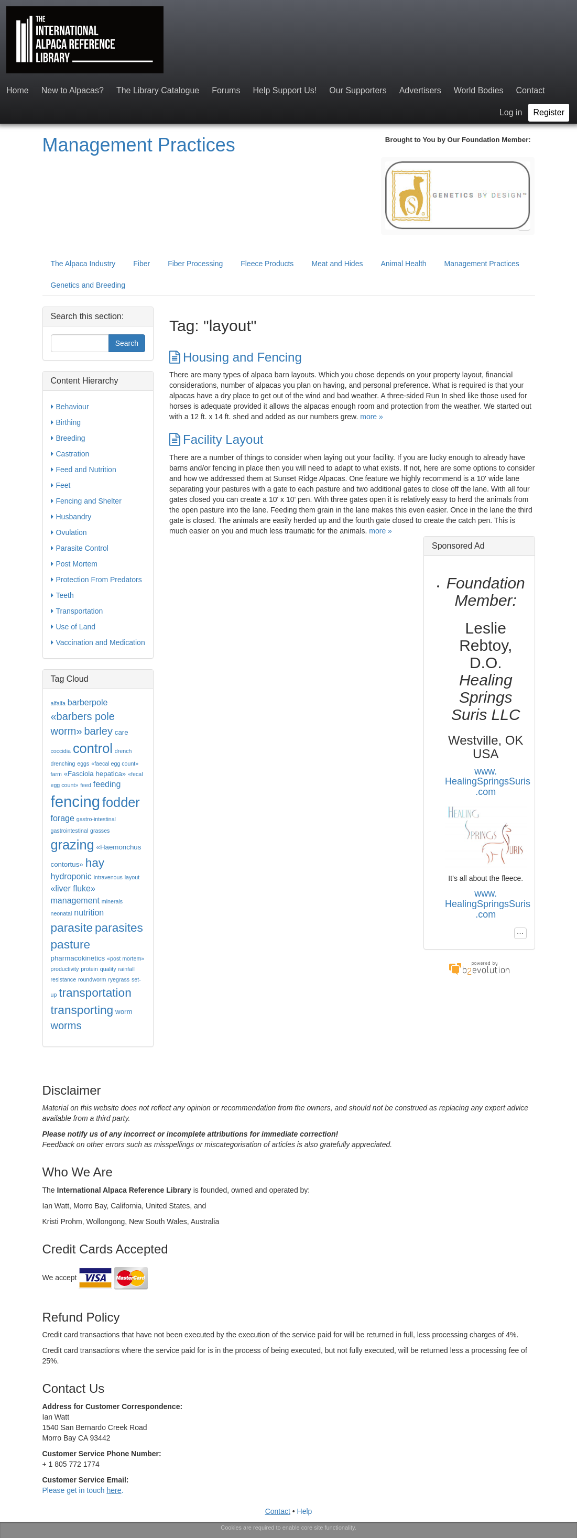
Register (548, 112)
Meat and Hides (337, 263)
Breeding (68, 438)
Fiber (141, 263)
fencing (76, 801)
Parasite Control (79, 548)
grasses (100, 830)
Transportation (77, 611)
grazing (72, 844)
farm (56, 774)
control (93, 748)
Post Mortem (74, 564)
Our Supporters (357, 90)
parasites (119, 927)
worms (66, 1025)
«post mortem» (125, 958)
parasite (72, 927)
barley (98, 731)
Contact (530, 90)
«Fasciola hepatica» (95, 774)
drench (123, 751)
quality (108, 969)
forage (62, 818)
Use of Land (73, 626)
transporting (82, 1010)
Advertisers (420, 90)
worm (124, 1012)
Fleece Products (267, 263)
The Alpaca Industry (83, 263)
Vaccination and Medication (98, 642)
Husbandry (71, 516)
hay (95, 862)
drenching (63, 763)
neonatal (61, 913)
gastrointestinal (70, 830)
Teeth (62, 595)
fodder (121, 802)
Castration (70, 454)
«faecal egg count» (114, 763)
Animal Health (403, 263)
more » (371, 416)
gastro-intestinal (96, 819)
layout (132, 877)
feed (85, 785)
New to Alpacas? (72, 90)
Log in (510, 112)
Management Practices (138, 145)
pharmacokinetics (78, 958)
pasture (71, 944)
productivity (65, 969)
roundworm (92, 979)
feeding (107, 784)
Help (304, 1511)
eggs (83, 763)
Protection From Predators (96, 579)
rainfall (126, 969)
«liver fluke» (73, 888)
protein (89, 969)
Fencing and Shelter (86, 501)
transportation (95, 992)
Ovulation (69, 532)
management (75, 900)
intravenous (108, 877)
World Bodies (479, 90)
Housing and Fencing (235, 357)
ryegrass (118, 979)
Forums (226, 90)
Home (17, 90)
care (121, 732)
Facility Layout (216, 439)
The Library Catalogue (157, 90)
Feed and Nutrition (83, 469)
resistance (64, 979)
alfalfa (58, 703)
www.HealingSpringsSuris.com (487, 782)
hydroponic (71, 876)
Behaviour (70, 406)
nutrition (89, 912)
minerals (112, 901)
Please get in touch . (83, 1490)
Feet (61, 485)
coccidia (61, 751)
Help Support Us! (285, 90)
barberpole (88, 702)
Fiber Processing (195, 263)
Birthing (66, 422)
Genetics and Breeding (88, 285)
